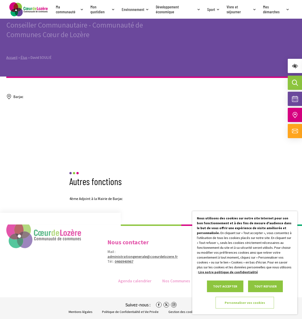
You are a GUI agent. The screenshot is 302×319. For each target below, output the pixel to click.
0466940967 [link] (121, 261)
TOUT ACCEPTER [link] (225, 286)
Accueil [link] (12, 48)
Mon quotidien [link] (102, 9)
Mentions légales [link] (80, 312)
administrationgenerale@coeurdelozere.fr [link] (139, 256)
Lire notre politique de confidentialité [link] (228, 272)
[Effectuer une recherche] (295, 83)
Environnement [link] (135, 9)
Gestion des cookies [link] (182, 312)
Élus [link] (24, 48)
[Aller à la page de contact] (295, 131)
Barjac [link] (18, 96)
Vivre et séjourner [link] (242, 9)
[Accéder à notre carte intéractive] (295, 115)
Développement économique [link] (178, 9)
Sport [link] (213, 9)
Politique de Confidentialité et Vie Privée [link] (130, 312)
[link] (295, 66)
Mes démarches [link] (276, 9)
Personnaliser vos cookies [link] (245, 303)
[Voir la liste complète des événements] (295, 99)
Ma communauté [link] (70, 9)
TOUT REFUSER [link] (265, 286)
